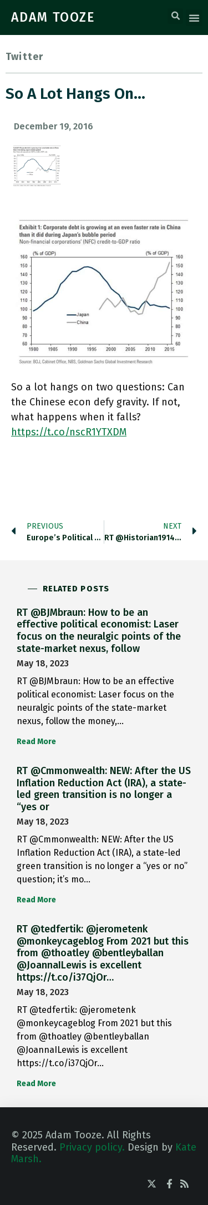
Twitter (24, 57)
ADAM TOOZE (53, 17)
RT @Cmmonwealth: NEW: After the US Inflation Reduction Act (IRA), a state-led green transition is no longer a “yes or (104, 789)
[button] (175, 16)
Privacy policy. (92, 1147)
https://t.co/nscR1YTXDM (68, 432)
